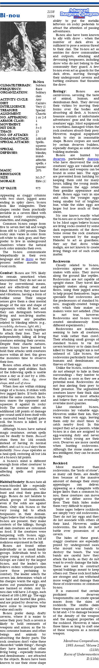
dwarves (59, 159)
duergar (92, 159)
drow (29, 259)
